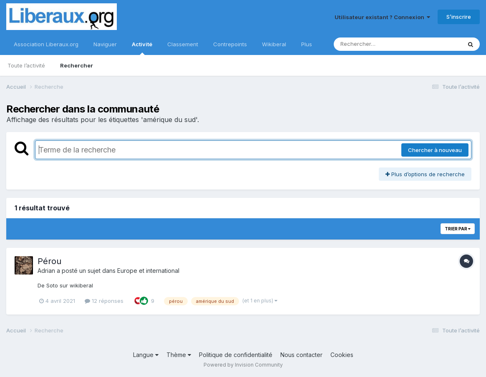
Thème (178, 354)
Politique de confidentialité (235, 354)
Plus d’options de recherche (425, 174)
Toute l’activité (26, 65)
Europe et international (148, 270)
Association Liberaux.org (46, 44)
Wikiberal (274, 44)
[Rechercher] (373, 44)
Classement (182, 44)
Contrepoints (230, 44)
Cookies (341, 354)
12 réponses (104, 300)
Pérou (49, 261)
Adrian (46, 270)
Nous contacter (301, 354)
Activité (142, 48)
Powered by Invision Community (243, 365)
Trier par (458, 228)
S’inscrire (458, 16)
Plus (306, 44)
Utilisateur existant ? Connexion (382, 17)
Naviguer (105, 44)
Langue (146, 354)
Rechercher (76, 65)
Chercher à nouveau (435, 150)
